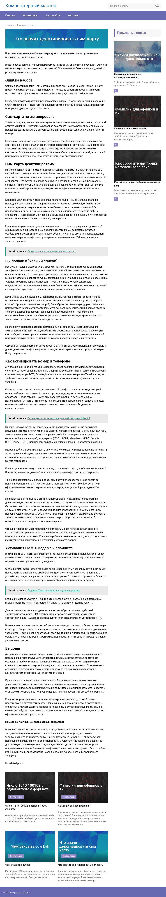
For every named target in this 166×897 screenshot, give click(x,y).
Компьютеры (30, 15)
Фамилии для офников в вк (74, 805)
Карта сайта (53, 15)
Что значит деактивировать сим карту (80, 864)
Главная (10, 15)
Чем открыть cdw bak (17, 864)
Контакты (73, 15)
